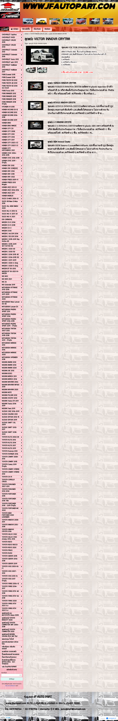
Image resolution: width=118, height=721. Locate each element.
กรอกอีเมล (4, 673)
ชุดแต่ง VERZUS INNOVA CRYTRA (62, 83)
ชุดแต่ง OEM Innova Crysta (59, 142)
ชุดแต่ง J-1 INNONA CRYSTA (59, 122)
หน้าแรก (27, 34)
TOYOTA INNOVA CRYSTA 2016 (38, 34)
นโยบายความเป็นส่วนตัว (10, 686)
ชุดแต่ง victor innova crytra (38, 43)
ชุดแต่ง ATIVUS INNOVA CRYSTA (61, 103)
